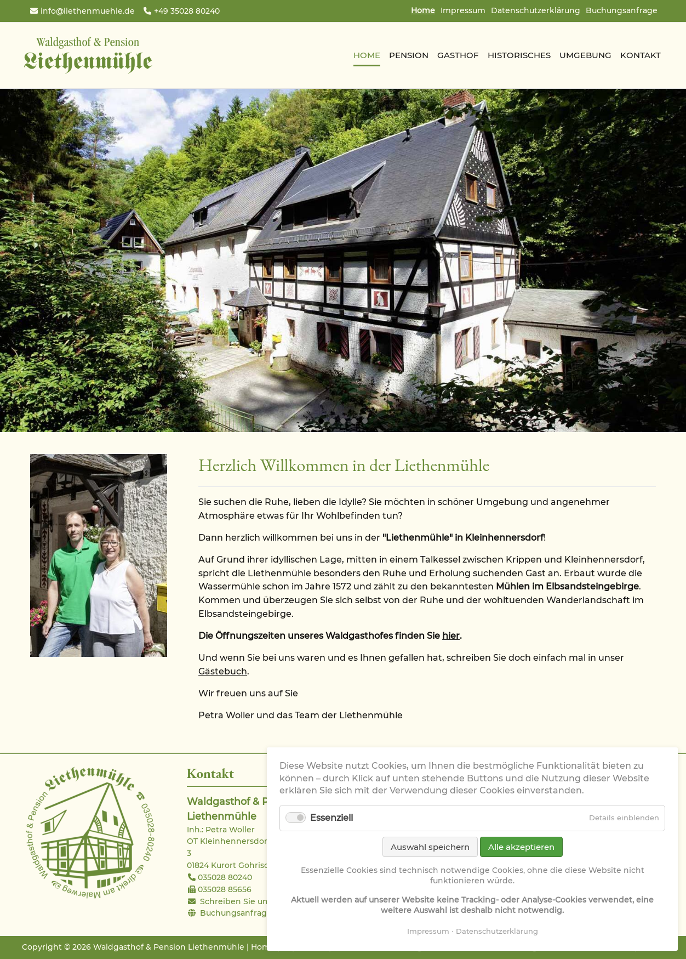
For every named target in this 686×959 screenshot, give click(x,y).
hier (451, 636)
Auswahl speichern (430, 847)
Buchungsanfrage (622, 10)
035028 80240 (225, 877)
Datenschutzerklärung (535, 10)
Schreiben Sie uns (236, 901)
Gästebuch (222, 671)
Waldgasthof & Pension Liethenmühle (87, 55)
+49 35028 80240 (187, 11)
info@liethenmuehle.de (88, 11)
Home (263, 947)
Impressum (463, 10)
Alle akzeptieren (521, 847)
